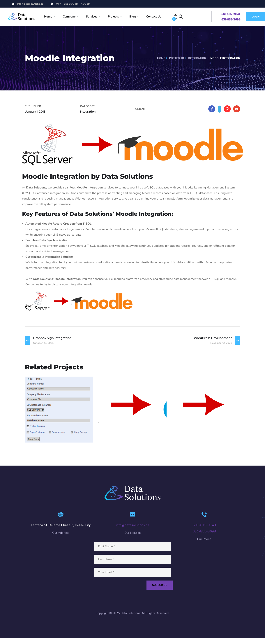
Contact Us (153, 17)
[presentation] (121, 599)
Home (48, 17)
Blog (132, 17)
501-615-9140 (230, 14)
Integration (197, 58)
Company (69, 17)
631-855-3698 (231, 19)
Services (91, 17)
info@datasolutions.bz (132, 525)
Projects (113, 17)
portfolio (176, 58)
